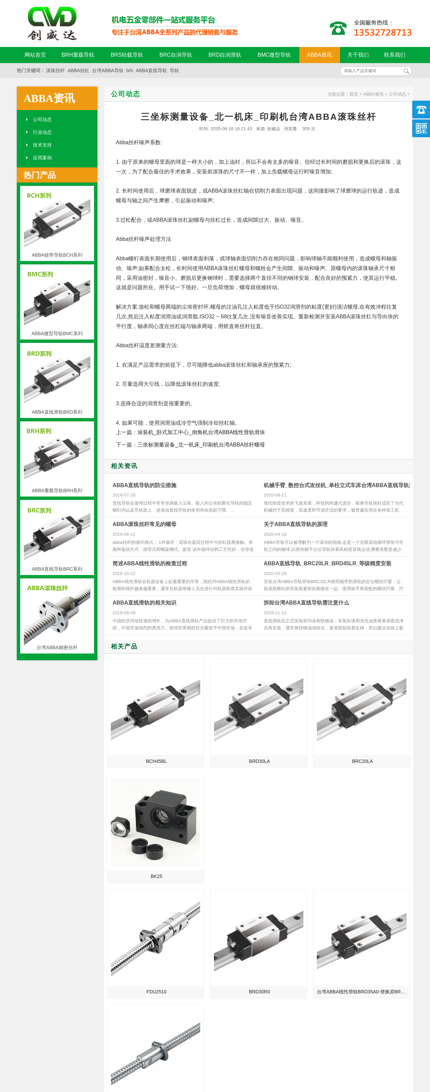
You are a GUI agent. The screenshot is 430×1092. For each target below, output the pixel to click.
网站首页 (35, 55)
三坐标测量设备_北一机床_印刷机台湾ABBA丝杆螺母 (201, 445)
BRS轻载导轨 (127, 55)
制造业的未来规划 (120, 911)
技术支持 (42, 145)
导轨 (174, 70)
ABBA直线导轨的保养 (330, 920)
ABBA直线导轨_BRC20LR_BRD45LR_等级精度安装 (328, 563)
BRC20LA (298, 735)
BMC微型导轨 (274, 55)
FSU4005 (375, 825)
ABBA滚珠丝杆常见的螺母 (144, 524)
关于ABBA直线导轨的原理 (296, 524)
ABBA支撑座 (320, 939)
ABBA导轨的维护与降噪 (332, 948)
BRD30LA (220, 735)
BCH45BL (143, 735)
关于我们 (358, 55)
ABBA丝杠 (78, 70)
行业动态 (42, 132)
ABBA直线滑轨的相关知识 (144, 603)
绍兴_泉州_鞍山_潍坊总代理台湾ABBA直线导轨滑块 (137, 939)
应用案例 (42, 157)
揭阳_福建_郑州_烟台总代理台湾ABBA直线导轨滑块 (137, 957)
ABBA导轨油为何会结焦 (332, 892)
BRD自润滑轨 (225, 55)
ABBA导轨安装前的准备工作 (337, 929)
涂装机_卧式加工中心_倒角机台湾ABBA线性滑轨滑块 (201, 432)
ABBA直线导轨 (151, 70)
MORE (197, 873)
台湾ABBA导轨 (107, 70)
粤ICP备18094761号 (318, 1052)
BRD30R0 (220, 825)
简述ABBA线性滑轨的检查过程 (150, 563)
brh (129, 70)
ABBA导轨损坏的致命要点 (334, 901)
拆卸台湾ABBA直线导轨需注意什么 (306, 603)
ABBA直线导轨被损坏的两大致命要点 (343, 911)
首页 (353, 94)
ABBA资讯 (319, 55)
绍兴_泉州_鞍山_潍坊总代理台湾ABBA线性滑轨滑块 (137, 929)
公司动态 (42, 119)
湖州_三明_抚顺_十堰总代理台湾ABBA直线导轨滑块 (137, 948)
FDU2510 (144, 825)
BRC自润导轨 (176, 55)
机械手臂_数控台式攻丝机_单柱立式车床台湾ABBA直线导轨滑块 (342, 485)
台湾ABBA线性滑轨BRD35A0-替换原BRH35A (299, 825)
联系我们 (394, 55)
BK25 (375, 735)
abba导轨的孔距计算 (329, 957)
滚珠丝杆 (55, 70)
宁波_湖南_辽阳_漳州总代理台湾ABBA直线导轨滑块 (137, 920)
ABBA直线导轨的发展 (123, 901)
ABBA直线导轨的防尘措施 (144, 485)
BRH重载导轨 (77, 55)
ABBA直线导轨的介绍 (123, 892)
